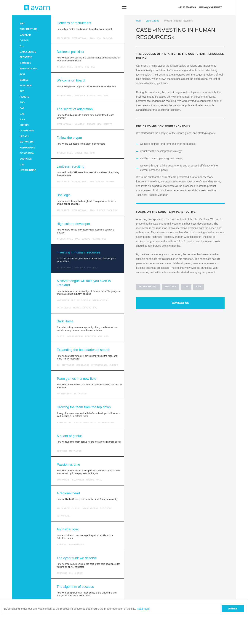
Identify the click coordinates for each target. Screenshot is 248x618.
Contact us (180, 302)
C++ (22, 46)
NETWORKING (27, 147)
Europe (24, 125)
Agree (232, 608)
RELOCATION (27, 153)
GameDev (25, 63)
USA (22, 164)
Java (22, 74)
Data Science (28, 51)
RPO (22, 102)
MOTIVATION (26, 142)
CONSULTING (27, 130)
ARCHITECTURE (28, 29)
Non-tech (25, 85)
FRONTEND (26, 57)
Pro (73, 300)
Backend (25, 35)
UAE (22, 113)
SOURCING (26, 159)
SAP (22, 108)
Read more (143, 608)
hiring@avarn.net (210, 7)
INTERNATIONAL (29, 68)
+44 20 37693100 (187, 7)
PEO (22, 91)
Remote (24, 97)
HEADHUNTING (28, 170)
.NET (22, 23)
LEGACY (24, 136)
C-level (24, 40)
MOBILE (24, 80)
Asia (22, 119)
